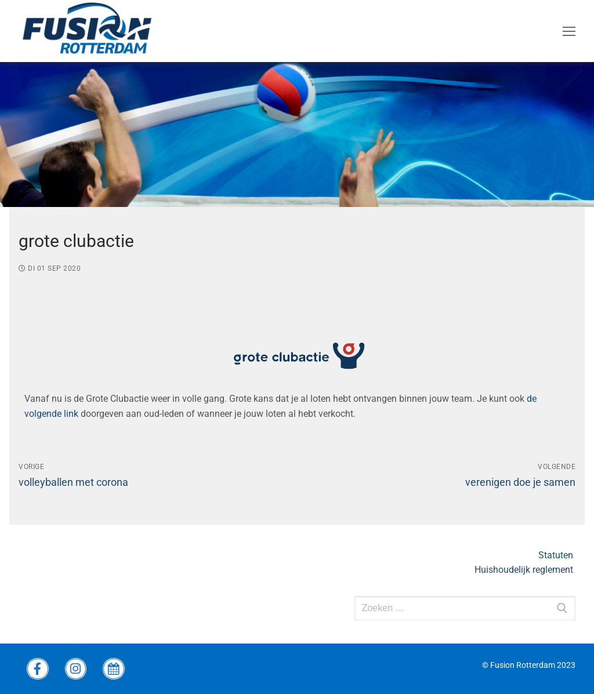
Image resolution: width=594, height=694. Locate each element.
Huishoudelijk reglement (525, 569)
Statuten (556, 555)
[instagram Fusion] (76, 669)
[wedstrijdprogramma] (113, 669)
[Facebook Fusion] (37, 669)
